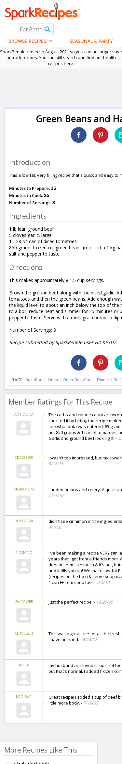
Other (53, 380)
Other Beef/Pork (78, 380)
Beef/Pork (34, 380)
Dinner (103, 380)
